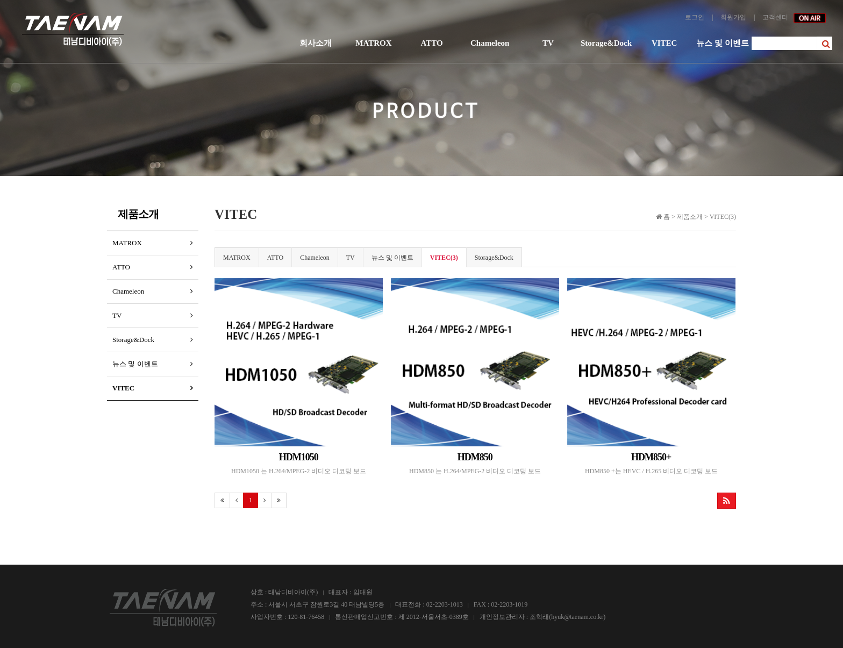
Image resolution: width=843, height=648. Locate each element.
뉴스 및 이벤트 (722, 43)
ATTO (431, 43)
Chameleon (490, 43)
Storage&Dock (606, 43)
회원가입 (733, 17)
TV (548, 43)
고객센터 (775, 17)
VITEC (664, 43)
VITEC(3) (444, 257)
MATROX (373, 43)
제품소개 (138, 214)
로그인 (694, 17)
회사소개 (315, 43)
